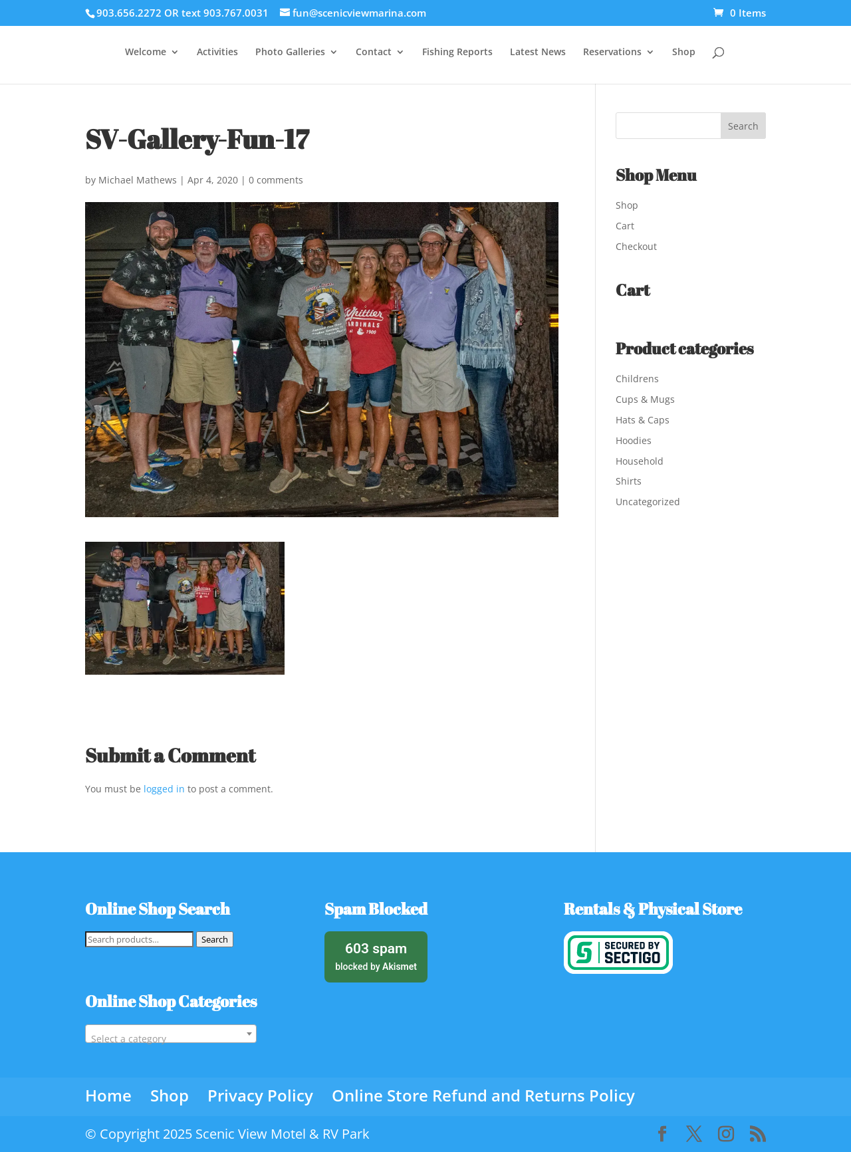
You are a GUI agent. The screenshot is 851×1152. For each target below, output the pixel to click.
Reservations (612, 52)
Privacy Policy (260, 1095)
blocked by (376, 955)
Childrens (637, 378)
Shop (683, 52)
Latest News (538, 52)
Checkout (636, 246)
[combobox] (171, 1033)
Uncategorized (648, 501)
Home (108, 1095)
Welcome (145, 52)
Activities (217, 52)
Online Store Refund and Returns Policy (483, 1095)
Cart (625, 225)
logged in (164, 788)
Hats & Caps (642, 419)
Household (640, 461)
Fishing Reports (457, 52)
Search (214, 939)
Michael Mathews (137, 179)
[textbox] (171, 1039)
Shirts (629, 481)
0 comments (276, 179)
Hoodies (634, 440)
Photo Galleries (290, 52)
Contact (374, 52)
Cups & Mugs (645, 399)
